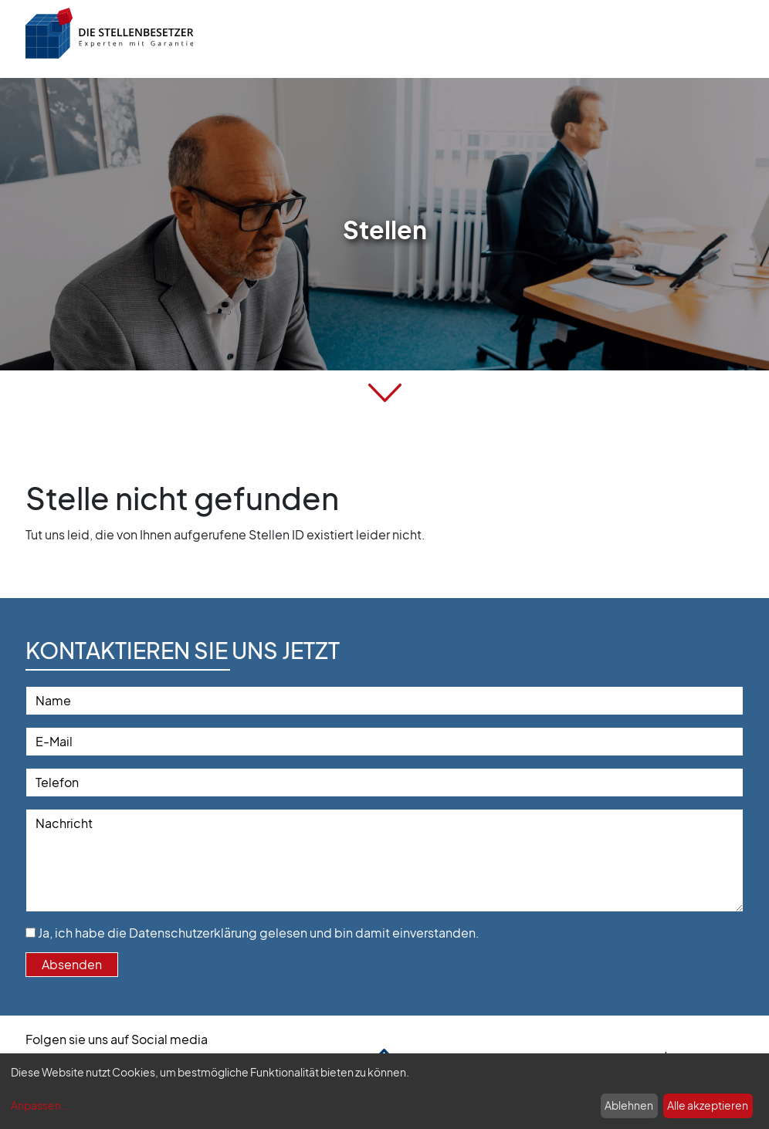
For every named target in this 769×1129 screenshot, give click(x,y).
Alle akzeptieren (707, 1105)
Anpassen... (40, 1105)
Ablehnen (629, 1105)
